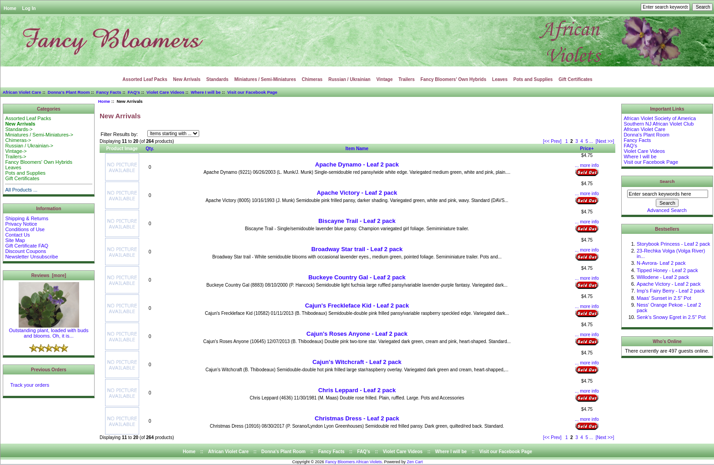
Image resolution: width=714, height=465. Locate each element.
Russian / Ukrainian (349, 79)
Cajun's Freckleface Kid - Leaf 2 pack (357, 305)
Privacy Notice (21, 224)
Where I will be (206, 92)
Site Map (15, 240)
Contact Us (17, 235)
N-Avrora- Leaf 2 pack (661, 263)
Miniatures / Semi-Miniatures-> (39, 134)
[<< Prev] (552, 141)
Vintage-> (15, 151)
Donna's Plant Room (69, 92)
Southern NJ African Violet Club (658, 123)
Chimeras (312, 79)
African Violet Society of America (659, 118)
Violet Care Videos (165, 92)
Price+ (586, 148)
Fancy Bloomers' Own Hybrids (454, 79)
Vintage (385, 79)
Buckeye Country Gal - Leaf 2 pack (357, 277)
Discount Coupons (25, 251)
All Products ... (21, 189)
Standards (217, 79)
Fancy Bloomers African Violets (353, 462)
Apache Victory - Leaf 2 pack (357, 192)
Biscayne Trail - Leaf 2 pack (357, 220)
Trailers (406, 79)
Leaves (500, 79)
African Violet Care (22, 92)
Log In (29, 8)
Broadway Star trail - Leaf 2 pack (356, 249)
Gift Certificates (575, 79)
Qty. (150, 148)
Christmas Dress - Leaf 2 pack (357, 418)
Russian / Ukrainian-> (29, 145)
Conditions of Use (25, 229)
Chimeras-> (18, 140)
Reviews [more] (48, 275)
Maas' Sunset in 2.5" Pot (664, 298)
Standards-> (18, 129)
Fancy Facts (108, 92)
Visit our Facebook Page (252, 92)
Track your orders (29, 385)
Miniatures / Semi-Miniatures (265, 79)
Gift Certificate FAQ (26, 245)
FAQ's (134, 92)
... (591, 141)
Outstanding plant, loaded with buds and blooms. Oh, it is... (49, 331)
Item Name (357, 148)
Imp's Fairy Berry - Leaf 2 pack (670, 290)
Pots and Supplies (533, 79)
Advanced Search (667, 210)
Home (10, 8)
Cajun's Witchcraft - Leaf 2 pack (357, 362)
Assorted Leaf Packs (144, 79)
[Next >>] (605, 141)
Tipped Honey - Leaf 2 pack (667, 270)
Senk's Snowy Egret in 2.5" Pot (671, 317)
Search (667, 181)
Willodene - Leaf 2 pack (663, 277)
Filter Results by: (119, 134)
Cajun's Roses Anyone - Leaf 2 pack (357, 333)
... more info (587, 165)
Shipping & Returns (26, 218)
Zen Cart (415, 462)
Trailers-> (15, 156)
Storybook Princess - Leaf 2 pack (673, 244)
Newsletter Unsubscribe (31, 256)
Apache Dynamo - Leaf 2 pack (357, 164)
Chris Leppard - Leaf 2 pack (357, 390)
